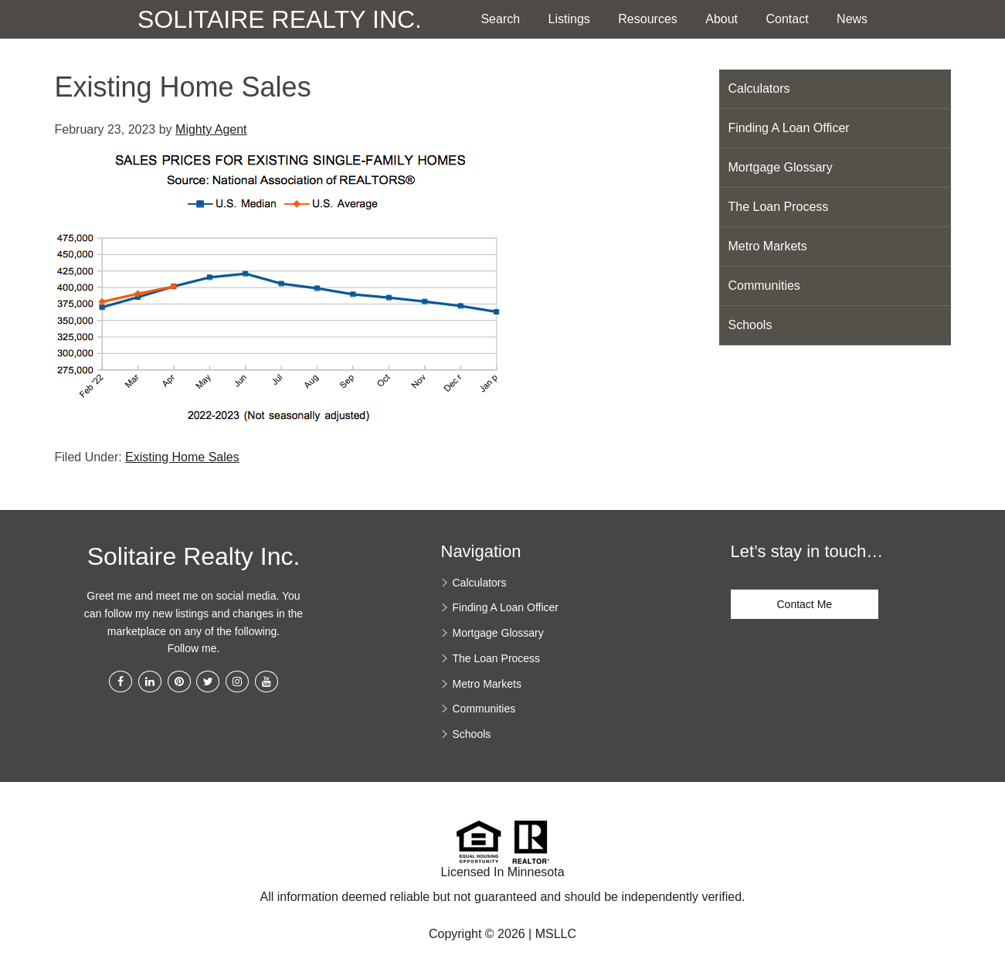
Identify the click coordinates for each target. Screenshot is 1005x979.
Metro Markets (767, 246)
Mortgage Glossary (780, 167)
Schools (750, 324)
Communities (764, 285)
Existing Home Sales (182, 457)
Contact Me (805, 604)
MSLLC (555, 933)
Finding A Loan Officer (789, 127)
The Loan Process (778, 206)
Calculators (759, 88)
